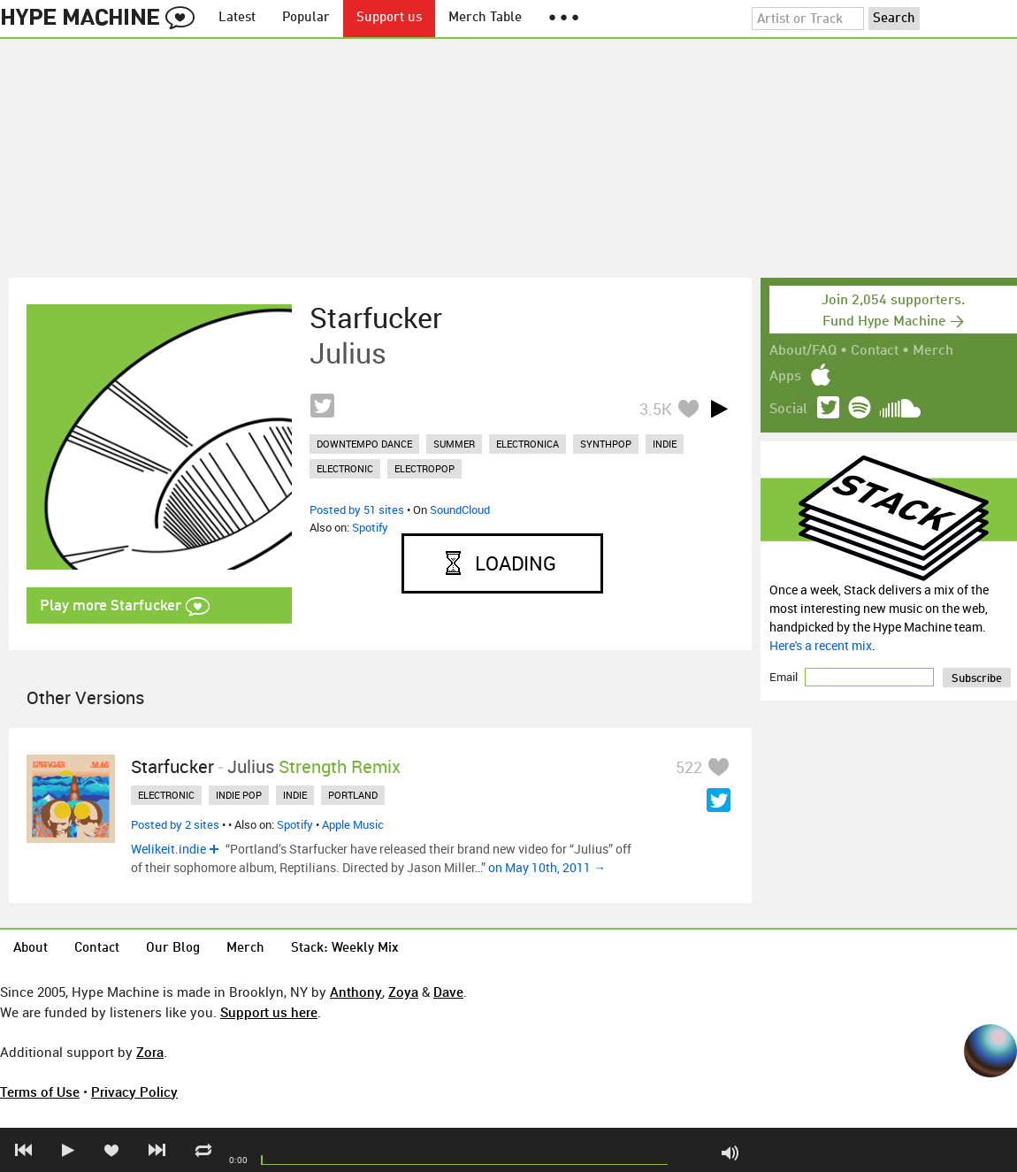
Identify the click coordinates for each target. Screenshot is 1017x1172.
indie (665, 443)
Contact (874, 351)
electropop (424, 468)
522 (689, 767)
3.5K (655, 409)
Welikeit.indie (168, 848)
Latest (237, 18)
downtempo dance (364, 443)
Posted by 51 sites (357, 509)
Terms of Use (40, 1091)
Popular (306, 18)
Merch (933, 351)
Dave (448, 991)
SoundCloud (460, 509)
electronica (527, 443)
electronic (345, 468)
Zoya (403, 991)
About (30, 948)
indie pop (239, 794)
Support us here (268, 1012)
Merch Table (485, 18)
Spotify (370, 527)
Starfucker (376, 317)
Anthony (356, 991)
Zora (150, 1052)
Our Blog (173, 948)
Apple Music (353, 824)
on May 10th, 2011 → (547, 867)
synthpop (605, 443)
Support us (389, 18)
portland (353, 794)
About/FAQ (803, 351)
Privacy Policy (134, 1091)
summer (454, 443)
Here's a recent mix (820, 645)
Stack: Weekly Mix (345, 948)
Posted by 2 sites (175, 824)
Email (784, 677)
